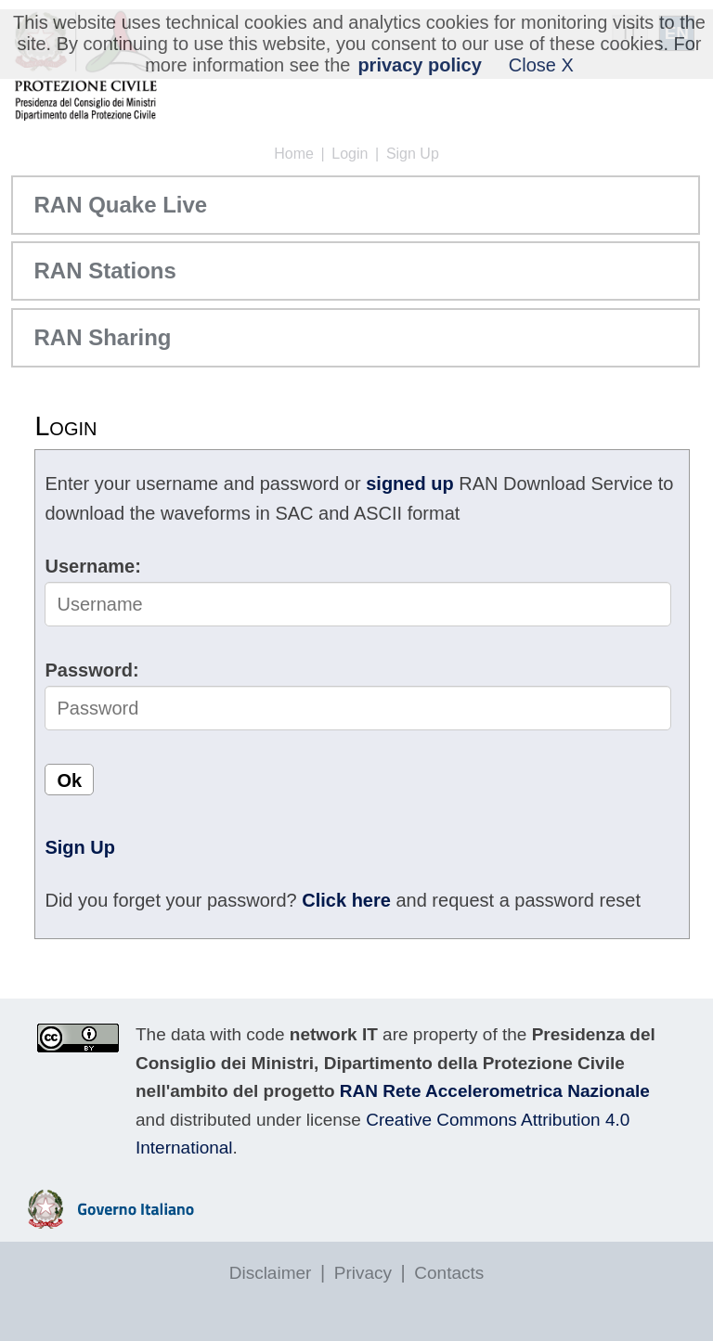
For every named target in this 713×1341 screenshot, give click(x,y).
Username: (92, 566)
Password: (91, 670)
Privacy (363, 1273)
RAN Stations (104, 270)
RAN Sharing (102, 337)
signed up (409, 483)
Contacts (449, 1273)
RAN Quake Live (120, 204)
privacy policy (419, 65)
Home (294, 153)
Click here (346, 900)
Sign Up (412, 153)
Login (349, 153)
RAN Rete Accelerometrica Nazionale (495, 1091)
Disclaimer (270, 1273)
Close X (541, 65)
